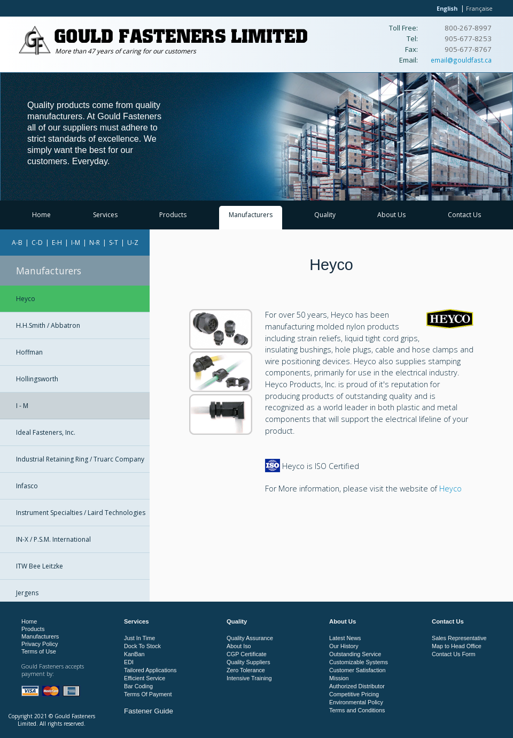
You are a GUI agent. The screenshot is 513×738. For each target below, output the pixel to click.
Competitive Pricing (354, 694)
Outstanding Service (355, 654)
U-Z (132, 242)
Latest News (345, 638)
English (447, 8)
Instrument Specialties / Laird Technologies (80, 512)
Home (41, 214)
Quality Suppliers (248, 662)
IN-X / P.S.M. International (53, 539)
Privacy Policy (39, 644)
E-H (57, 242)
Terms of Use (38, 651)
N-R (94, 242)
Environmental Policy (356, 702)
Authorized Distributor (357, 686)
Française (479, 8)
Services (105, 214)
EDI (129, 662)
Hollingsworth (37, 378)
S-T (113, 242)
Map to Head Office (456, 646)
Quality (325, 214)
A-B (17, 242)
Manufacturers (251, 214)
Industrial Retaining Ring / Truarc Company (80, 459)
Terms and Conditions (357, 710)
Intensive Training (249, 678)
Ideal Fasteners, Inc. (45, 432)
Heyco (25, 298)
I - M (22, 405)
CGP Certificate (247, 654)
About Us (391, 214)
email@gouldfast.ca (461, 60)
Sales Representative (459, 638)
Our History (344, 646)
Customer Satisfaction (357, 670)
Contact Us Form (454, 654)
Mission (339, 678)
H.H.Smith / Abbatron (48, 325)
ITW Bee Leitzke (39, 566)
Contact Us (464, 214)
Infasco (27, 485)
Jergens (27, 592)
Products (172, 214)
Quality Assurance (250, 638)
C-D (37, 242)
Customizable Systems (358, 662)
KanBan (134, 654)
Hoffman (29, 352)
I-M (75, 242)
